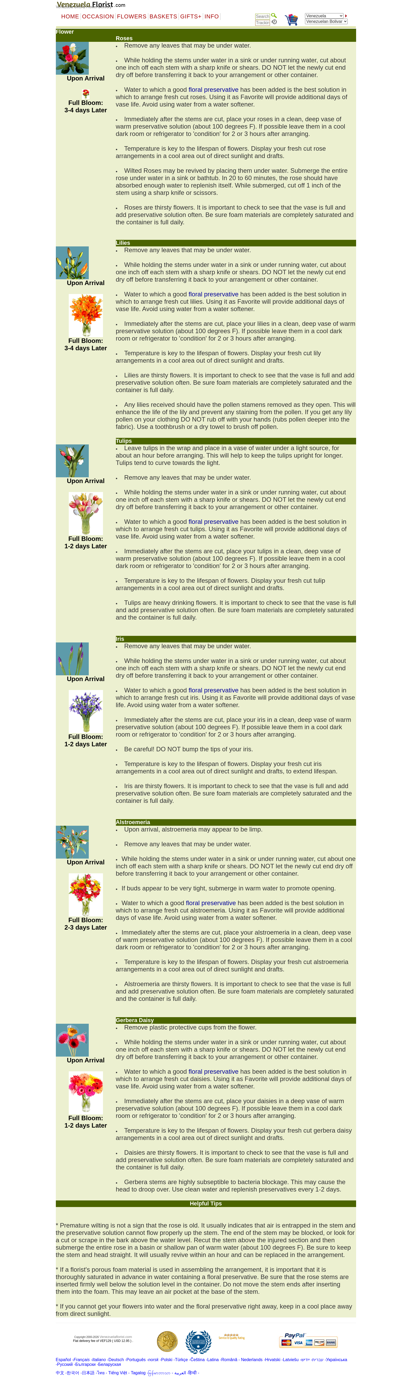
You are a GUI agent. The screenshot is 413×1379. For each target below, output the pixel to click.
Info (211, 16)
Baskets (163, 16)
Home (70, 16)
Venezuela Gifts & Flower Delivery (84, 7)
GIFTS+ (190, 16)
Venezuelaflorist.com (116, 1337)
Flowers (131, 16)
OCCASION (98, 16)
